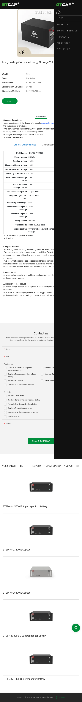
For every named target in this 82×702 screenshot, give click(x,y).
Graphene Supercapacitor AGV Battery (58, 374)
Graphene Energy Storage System (20, 408)
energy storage (47, 123)
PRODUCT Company (52, 466)
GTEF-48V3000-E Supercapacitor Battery (24, 635)
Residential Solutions (15, 380)
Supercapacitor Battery (16, 396)
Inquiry (10, 101)
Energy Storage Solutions (54, 380)
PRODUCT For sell (71, 466)
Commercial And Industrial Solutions (21, 384)
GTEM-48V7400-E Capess (17, 549)
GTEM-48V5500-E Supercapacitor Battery (25, 506)
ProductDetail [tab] (41, 116)
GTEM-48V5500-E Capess (17, 592)
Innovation (36, 466)
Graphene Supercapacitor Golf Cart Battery (60, 368)
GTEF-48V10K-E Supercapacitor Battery (24, 679)
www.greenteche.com (45, 697)
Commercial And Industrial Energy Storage (23, 412)
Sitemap (60, 697)
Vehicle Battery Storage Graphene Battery (22, 404)
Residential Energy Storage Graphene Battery (24, 400)
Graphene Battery (14, 416)
